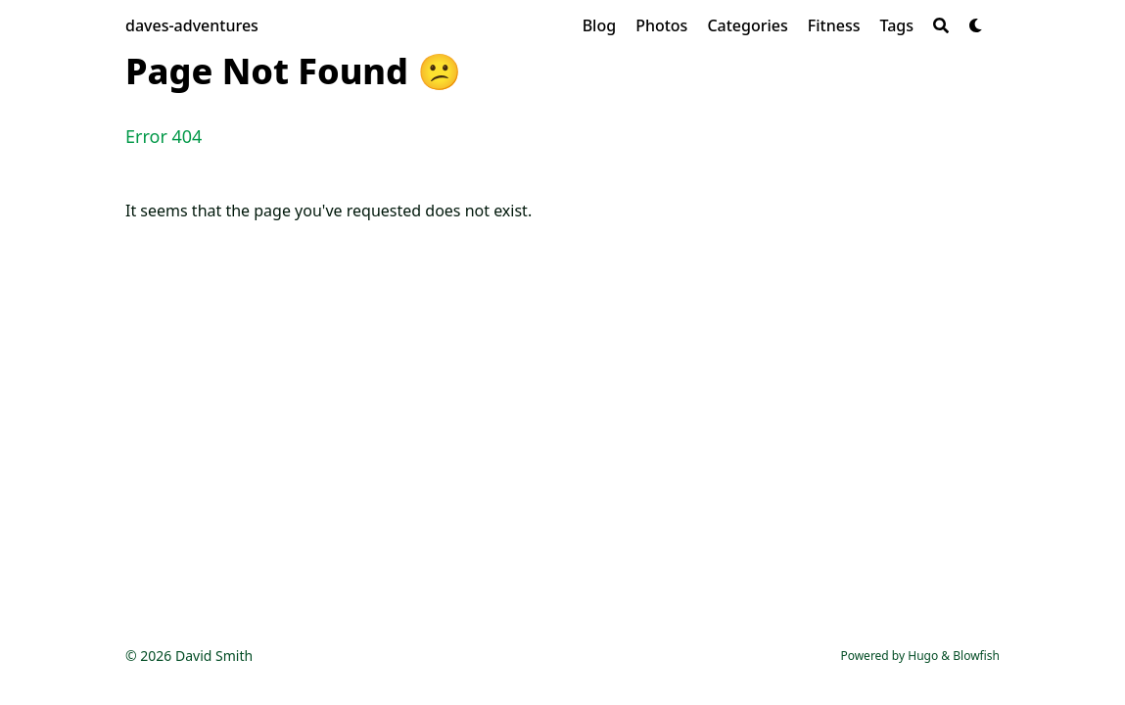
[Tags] (896, 25)
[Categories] (747, 25)
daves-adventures (191, 25)
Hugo (923, 655)
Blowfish (976, 655)
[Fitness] (834, 25)
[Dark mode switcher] (976, 25)
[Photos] (661, 25)
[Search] (941, 25)
